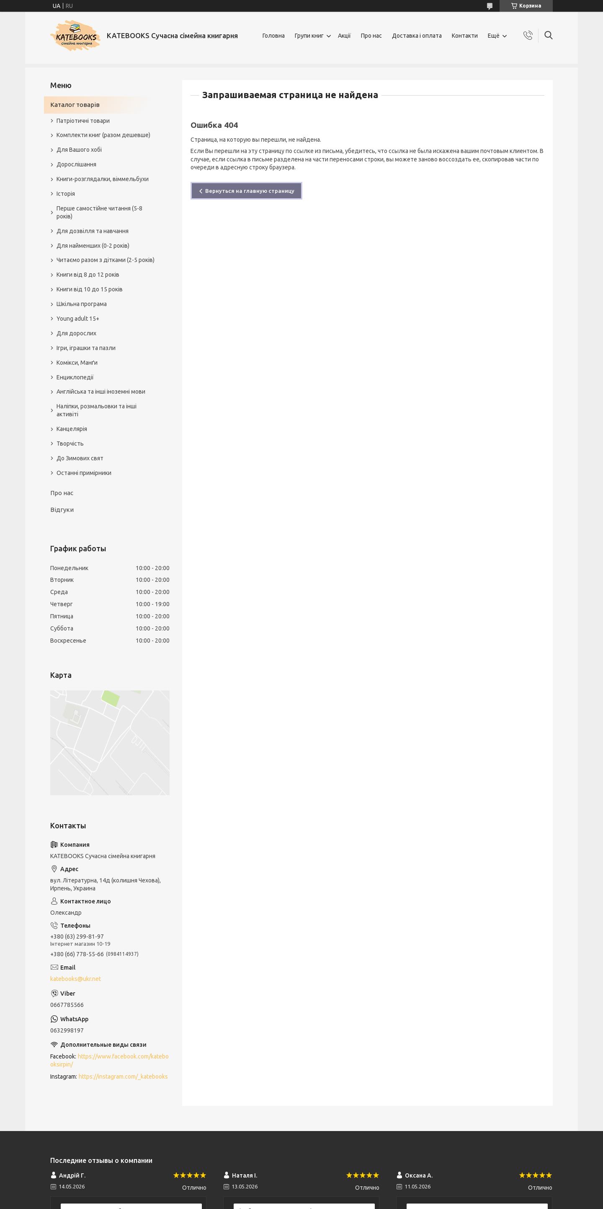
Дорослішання (76, 164)
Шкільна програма (82, 304)
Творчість (70, 443)
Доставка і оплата (417, 35)
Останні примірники (84, 473)
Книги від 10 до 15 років (90, 289)
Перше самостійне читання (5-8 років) (99, 212)
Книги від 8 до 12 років (88, 274)
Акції (344, 35)
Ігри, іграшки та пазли (86, 348)
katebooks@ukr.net (75, 979)
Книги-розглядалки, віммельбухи (103, 179)
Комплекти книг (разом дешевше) (103, 135)
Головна (274, 35)
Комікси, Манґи (77, 362)
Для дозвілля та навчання (93, 231)
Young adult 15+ (78, 318)
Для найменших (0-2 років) (93, 245)
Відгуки (62, 509)
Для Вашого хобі (79, 149)
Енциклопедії (75, 377)
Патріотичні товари (83, 120)
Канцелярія (72, 428)
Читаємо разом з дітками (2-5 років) (106, 260)
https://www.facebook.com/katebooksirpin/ (109, 1060)
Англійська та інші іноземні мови (101, 391)
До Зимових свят (80, 458)
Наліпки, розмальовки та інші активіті (97, 410)
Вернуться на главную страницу (249, 191)
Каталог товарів (75, 104)
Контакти (465, 35)
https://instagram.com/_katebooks (123, 1076)
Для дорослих (76, 333)
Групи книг (309, 35)
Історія (66, 193)
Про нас (371, 35)
